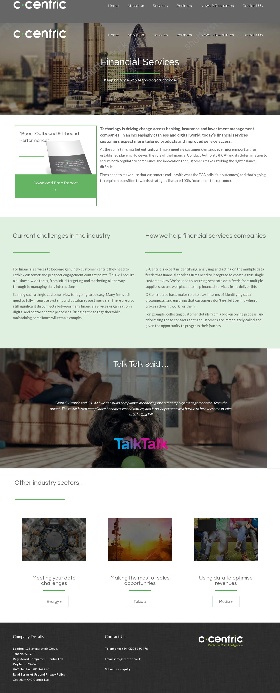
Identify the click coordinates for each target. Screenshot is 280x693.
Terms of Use (29, 674)
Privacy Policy (55, 674)
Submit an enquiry (118, 669)
